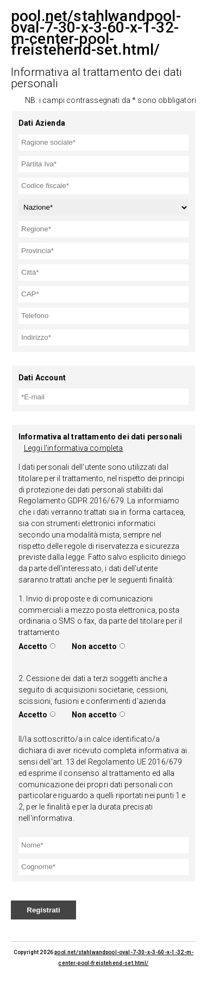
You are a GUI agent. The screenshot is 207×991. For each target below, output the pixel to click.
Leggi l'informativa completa (73, 448)
